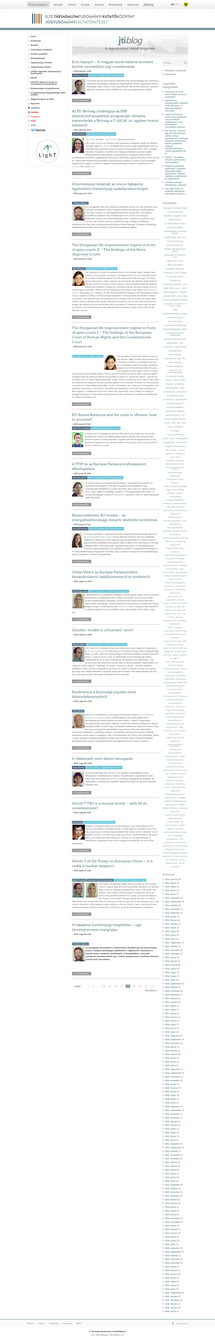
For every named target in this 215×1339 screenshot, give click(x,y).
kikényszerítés (180, 454)
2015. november (172, 950)
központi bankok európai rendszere (175, 468)
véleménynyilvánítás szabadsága (175, 832)
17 (122, 986)
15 (110, 986)
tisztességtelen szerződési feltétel (175, 232)
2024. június (170, 1240)
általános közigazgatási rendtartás (175, 853)
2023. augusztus (172, 1218)
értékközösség (169, 679)
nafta (173, 423)
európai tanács (169, 706)
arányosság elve (170, 292)
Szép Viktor (90, 139)
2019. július (170, 1065)
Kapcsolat (133, 4)
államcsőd (167, 655)
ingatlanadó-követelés (175, 777)
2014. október (171, 905)
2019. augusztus (172, 1069)
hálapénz (179, 493)
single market (170, 600)
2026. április (170, 1311)
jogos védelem (168, 510)
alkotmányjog (175, 362)
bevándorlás (181, 399)
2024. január (170, 1225)
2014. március (171, 879)
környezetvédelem (175, 407)
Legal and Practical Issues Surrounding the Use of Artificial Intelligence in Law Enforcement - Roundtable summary (175, 120)
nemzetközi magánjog (171, 538)
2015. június (170, 935)
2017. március (171, 1002)
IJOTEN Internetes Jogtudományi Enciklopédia (46, 72)
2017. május (170, 1009)
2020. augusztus (172, 1106)
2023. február (171, 1199)
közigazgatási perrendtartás (175, 849)
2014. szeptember (173, 901)
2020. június (170, 1099)
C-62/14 (105, 146)
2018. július (170, 1032)
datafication (180, 784)
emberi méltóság (173, 822)
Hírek (33, 36)
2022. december (172, 1195)
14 (104, 986)
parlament (179, 829)
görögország (168, 651)
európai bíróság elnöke (171, 669)
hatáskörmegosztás (175, 517)
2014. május (170, 886)
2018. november (172, 1043)
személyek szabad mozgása (175, 548)
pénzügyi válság (180, 651)
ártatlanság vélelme (170, 696)
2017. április (170, 1006)
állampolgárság (175, 534)
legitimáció (169, 454)
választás (183, 292)
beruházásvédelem (175, 720)
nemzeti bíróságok (175, 317)
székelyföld (173, 773)
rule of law (170, 617)
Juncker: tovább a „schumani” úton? (102, 630)
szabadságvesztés (175, 524)
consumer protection (175, 596)
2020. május (170, 1095)
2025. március (171, 1274)
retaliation (180, 600)
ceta (183, 415)
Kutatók (99, 4)
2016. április (170, 968)
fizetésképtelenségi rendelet (175, 313)
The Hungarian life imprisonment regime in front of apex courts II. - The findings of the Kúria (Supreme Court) (113, 249)
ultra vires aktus (175, 321)
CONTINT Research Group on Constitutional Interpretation (44, 83)
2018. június (170, 1028)
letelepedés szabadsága (174, 460)
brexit (175, 310)
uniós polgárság (179, 541)
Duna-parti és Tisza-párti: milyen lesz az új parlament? (175, 94)
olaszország (183, 808)
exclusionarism (169, 589)
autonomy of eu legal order (175, 607)
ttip (184, 216)
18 (128, 986)
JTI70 (33, 125)
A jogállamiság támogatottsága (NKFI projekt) (48, 94)
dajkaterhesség (168, 846)
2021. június (170, 1136)
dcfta (184, 641)
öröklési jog (169, 541)
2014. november (172, 909)
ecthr (183, 423)
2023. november (172, 1222)
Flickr (33, 121)
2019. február (171, 1050)
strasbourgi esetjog (175, 665)
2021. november (172, 1155)
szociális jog (175, 280)
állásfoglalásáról (118, 494)
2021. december (172, 1158)
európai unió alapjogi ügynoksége (175, 486)
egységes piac (172, 388)
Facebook (35, 108)
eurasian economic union (173, 641)
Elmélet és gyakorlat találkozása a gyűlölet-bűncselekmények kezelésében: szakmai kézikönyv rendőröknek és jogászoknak (175, 172)
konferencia (168, 731)
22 (152, 986)
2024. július (170, 1244)
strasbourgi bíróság (175, 376)
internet (167, 787)
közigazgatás (181, 438)
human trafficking (175, 434)
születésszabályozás (180, 503)
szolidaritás (179, 384)
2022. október (171, 1188)
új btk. (184, 521)
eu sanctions (169, 399)
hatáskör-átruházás (175, 472)
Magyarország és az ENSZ (42, 99)
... (98, 986)
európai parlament (175, 245)
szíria (184, 706)
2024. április (170, 1236)
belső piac (181, 237)
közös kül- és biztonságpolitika (175, 371)
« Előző (77, 986)
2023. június (170, 1214)
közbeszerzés (181, 682)
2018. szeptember (173, 1039)
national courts (175, 593)
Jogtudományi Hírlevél (41, 63)
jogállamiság (170, 237)
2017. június (170, 1013)
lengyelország (175, 741)
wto (181, 343)
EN (177, 4)
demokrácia (172, 261)
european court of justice (179, 603)
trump (167, 423)
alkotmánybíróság (175, 241)
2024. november (172, 1259)
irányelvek (181, 450)
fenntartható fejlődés (175, 411)
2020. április (170, 1091)
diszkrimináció (175, 220)
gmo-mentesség (181, 572)
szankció (168, 380)
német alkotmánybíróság (175, 325)
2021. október (171, 1151)
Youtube (35, 112)
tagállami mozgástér (173, 216)
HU (172, 4)
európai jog (175, 552)
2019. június (170, 1061)
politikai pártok (168, 770)
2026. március (171, 1307)
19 (134, 986)
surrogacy (175, 431)
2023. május (170, 1210)
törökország (183, 696)
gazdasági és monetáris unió (175, 256)
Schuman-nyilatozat (96, 651)
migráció (169, 384)
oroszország (182, 296)
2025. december (172, 1300)
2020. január (170, 1084)
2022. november (172, 1192)
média (170, 835)
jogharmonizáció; (171, 804)
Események (36, 41)
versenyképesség (172, 569)
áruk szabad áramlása (175, 689)
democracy (179, 617)
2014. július (170, 894)
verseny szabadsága (179, 620)
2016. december (172, 994)
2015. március (171, 923)
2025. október (171, 1296)
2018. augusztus (172, 1035)
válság (178, 706)
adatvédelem (173, 343)
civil (167, 860)
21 (146, 986)
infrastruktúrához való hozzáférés (175, 565)
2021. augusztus (172, 1143)
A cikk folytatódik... (81, 100)
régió (166, 773)
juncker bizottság (180, 631)
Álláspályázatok (38, 58)
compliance (181, 392)
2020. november (172, 1114)
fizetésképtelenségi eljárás (175, 794)
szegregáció (175, 866)
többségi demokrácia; (170, 808)
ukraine (171, 579)
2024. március (171, 1233)
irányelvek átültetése (172, 284)
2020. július (170, 1102)
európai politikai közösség (175, 767)
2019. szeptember (173, 1073)
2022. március (171, 1166)
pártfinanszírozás (175, 763)
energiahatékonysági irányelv (99, 536)
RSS (79, 1323)
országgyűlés (177, 835)
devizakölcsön (175, 354)
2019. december (172, 1080)
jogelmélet (171, 829)
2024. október (171, 1255)
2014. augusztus (172, 897)
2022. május (170, 1173)
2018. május (170, 1024)
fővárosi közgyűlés (175, 366)
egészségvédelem (175, 693)
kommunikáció (170, 784)
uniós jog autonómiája (175, 562)
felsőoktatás (174, 860)
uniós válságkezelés (175, 703)
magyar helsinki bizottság (175, 490)
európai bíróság (180, 208)
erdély (181, 727)
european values (170, 614)
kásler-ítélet (169, 288)
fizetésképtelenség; (179, 801)
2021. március (171, 1125)
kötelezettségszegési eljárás (175, 329)
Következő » (151, 990)
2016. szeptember (173, 983)
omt (185, 648)
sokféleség (167, 801)
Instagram (35, 116)
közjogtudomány (171, 863)
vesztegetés (171, 493)
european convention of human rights (175, 305)
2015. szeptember (173, 942)
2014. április (170, 883)
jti (148, 4)
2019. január (170, 1047)
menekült (183, 655)
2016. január (170, 957)
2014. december (172, 912)
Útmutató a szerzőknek (175, 70)
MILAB (34, 78)
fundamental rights (175, 396)
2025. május (170, 1281)
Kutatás (85, 4)
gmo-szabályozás (169, 572)
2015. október (171, 946)
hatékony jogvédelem (175, 672)
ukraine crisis (169, 392)
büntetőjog (180, 507)
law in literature (180, 731)
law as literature (175, 734)
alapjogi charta (175, 545)
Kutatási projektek (39, 54)
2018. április (170, 1020)
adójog (182, 756)
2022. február (171, 1162)
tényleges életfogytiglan (172, 521)
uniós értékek (180, 272)
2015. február (171, 920)
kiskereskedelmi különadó (175, 464)
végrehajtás (167, 531)
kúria (181, 261)
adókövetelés (175, 791)
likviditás (175, 655)
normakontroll (180, 713)
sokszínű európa (170, 798)
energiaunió (175, 638)
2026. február (171, 1303)
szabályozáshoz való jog (174, 724)
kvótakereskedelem (175, 753)
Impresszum (170, 74)
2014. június (170, 890)
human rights (169, 438)
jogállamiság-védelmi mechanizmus (175, 745)
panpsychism (169, 442)
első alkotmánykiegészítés (175, 500)
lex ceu (181, 860)
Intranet (41, 1323)
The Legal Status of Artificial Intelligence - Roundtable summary (175, 191)
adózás (181, 569)
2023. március (171, 1203)
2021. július (170, 1140)
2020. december (172, 1117)
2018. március (171, 1017)
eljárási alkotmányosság (174, 717)
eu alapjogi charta (175, 276)
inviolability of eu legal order (175, 610)
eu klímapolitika (175, 749)
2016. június (170, 976)
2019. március (171, 1054)
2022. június (170, 1177)
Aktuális (58, 4)
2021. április (170, 1128)
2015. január (170, 916)
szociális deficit (175, 457)
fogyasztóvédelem (175, 227)
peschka (182, 825)
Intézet (72, 4)
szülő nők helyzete (171, 825)
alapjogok (167, 208)
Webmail (30, 1323)
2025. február (171, 1270)
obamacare (167, 503)
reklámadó (167, 620)
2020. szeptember (173, 1110)
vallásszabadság (175, 496)
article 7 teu (181, 614)
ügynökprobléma (170, 682)
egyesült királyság (181, 846)
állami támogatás (175, 265)
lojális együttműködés (175, 527)
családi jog (183, 538)
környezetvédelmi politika (175, 686)
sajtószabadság (172, 839)
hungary (165, 603)
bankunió (168, 347)
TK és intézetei (37, 4)
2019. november (172, 1076)
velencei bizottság (180, 856)
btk (184, 358)
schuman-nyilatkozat (175, 627)
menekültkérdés (172, 415)
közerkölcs (175, 483)
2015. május (170, 931)
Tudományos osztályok (41, 50)
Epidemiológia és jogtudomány (45, 88)
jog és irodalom (172, 727)
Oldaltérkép (53, 1323)
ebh (181, 822)
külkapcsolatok (175, 514)
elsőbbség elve (175, 476)
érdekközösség (180, 679)
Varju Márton (111, 139)
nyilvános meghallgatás (175, 780)
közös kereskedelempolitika (175, 300)
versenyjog (168, 272)
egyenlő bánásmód (175, 818)
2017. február (171, 998)
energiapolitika (175, 351)
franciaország (170, 675)
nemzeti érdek (169, 296)
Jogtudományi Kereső (41, 67)
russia (181, 388)
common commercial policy (175, 815)
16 (116, 986)
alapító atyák (168, 631)
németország (180, 675)
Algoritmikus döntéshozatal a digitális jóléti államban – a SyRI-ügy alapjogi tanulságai (176, 105)
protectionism (181, 589)
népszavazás (175, 811)
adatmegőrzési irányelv (175, 479)
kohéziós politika (181, 770)
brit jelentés (168, 586)
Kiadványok (115, 4)
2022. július (170, 1181)
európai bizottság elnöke (175, 339)
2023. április (170, 1207)
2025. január (170, 1266)
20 (140, 986)
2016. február (171, 961)
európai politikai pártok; (175, 760)
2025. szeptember (173, 1292)
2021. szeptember (173, 1147)
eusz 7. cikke (180, 288)
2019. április (170, 1058)
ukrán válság (179, 380)
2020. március (171, 1088)
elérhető (113, 778)
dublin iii (176, 658)
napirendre (123, 606)
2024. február (171, 1229)
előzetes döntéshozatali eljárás (175, 250)
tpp (178, 423)
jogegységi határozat (175, 269)
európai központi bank (175, 223)
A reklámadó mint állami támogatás (102, 758)
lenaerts (184, 669)
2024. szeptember (173, 1251)
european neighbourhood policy (175, 576)
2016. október (171, 987)
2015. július (170, 938)
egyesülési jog (168, 856)
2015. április (170, 927)
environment (179, 446)
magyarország (179, 347)
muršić (181, 839)
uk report (178, 579)
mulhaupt (182, 773)
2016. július (170, 979)
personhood (181, 442)
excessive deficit (180, 586)
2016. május (170, 972)
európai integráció (175, 403)
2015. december (172, 953)
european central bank (175, 644)
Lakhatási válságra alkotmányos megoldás (175, 183)
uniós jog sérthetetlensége (175, 558)
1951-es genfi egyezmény (175, 662)
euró (185, 284)
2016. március (171, 965)
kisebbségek (181, 798)
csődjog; (182, 804)
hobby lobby (170, 507)
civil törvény (170, 450)
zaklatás (181, 863)
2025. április (170, 1277)
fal (171, 658)
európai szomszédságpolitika (175, 583)
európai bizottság (175, 212)
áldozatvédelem (180, 510)
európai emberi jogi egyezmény (175, 555)
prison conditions (175, 427)
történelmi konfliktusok (175, 700)
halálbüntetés (175, 624)
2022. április (170, 1169)
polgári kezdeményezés (175, 419)
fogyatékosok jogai (172, 358)
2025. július (170, 1289)
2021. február (171, 1121)
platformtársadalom (178, 787)
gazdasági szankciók (180, 531)
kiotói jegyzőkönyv (172, 756)
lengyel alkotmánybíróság (175, 710)
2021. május (170, 1132)
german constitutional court (173, 648)
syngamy (169, 446)
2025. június (170, 1285)
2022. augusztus (172, 1184)
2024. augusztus (172, 1248)
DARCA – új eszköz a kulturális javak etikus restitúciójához (175, 160)
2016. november (172, 991)
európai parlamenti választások (175, 334)
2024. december (172, 1262)
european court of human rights (175, 842)
